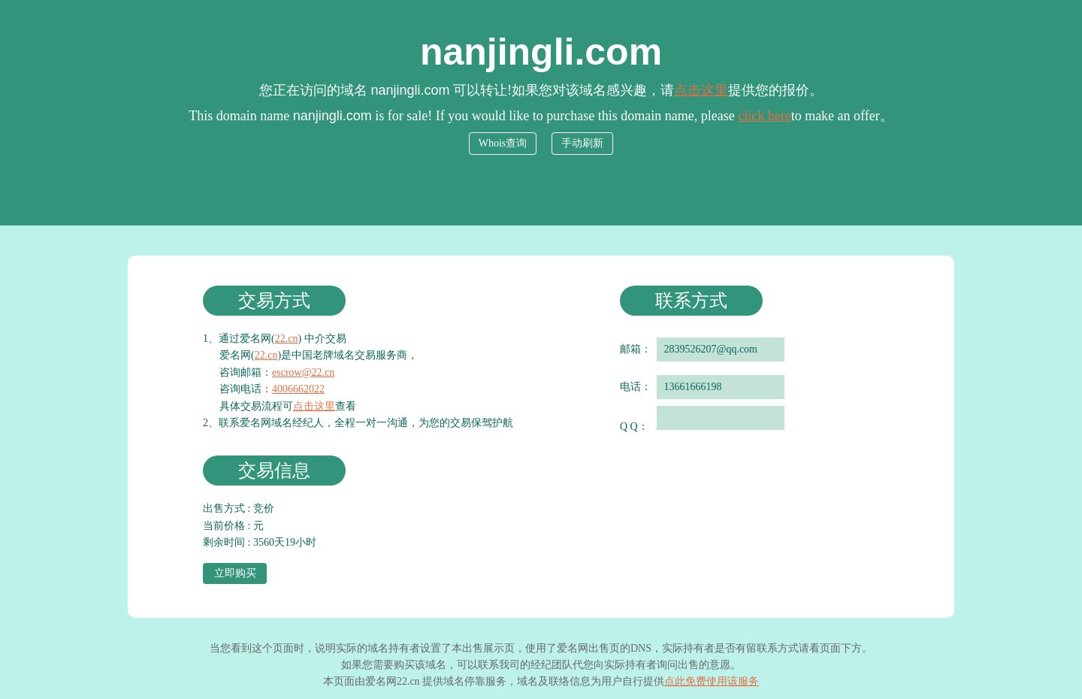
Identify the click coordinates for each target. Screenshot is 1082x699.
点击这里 (701, 90)
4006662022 (298, 389)
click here (764, 115)
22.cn (286, 338)
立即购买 (235, 573)
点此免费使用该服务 (711, 681)
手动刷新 (582, 143)
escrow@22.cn (303, 372)
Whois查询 (503, 143)
